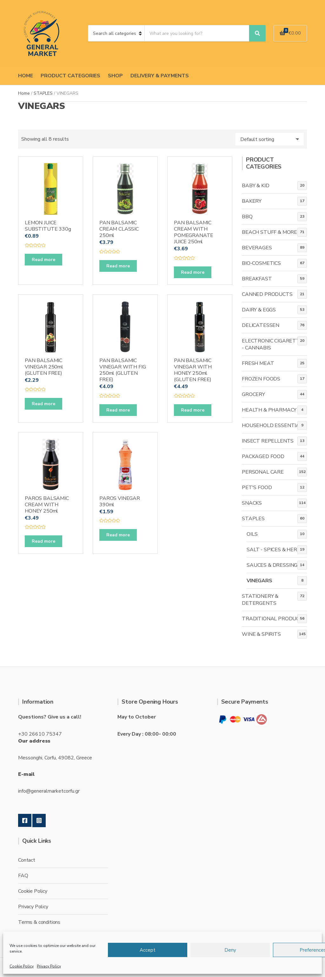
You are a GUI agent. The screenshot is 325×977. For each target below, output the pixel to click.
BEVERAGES (257, 247)
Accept (148, 950)
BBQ (247, 216)
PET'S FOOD (257, 487)
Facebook (24, 820)
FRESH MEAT (258, 363)
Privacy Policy (49, 966)
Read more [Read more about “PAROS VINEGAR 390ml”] (118, 535)
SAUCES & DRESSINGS (274, 565)
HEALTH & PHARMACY (269, 409)
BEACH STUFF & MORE (269, 232)
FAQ (23, 875)
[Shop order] (269, 139)
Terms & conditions (39, 922)
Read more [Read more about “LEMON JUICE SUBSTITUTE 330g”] (43, 260)
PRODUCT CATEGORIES (70, 75)
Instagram (39, 820)
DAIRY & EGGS (259, 309)
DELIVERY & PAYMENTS (159, 75)
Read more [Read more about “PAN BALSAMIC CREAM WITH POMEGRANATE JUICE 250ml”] (192, 272)
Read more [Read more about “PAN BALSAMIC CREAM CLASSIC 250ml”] (118, 266)
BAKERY (252, 201)
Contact (26, 860)
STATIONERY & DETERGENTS (260, 600)
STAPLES (43, 93)
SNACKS (252, 503)
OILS (252, 534)
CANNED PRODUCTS (267, 294)
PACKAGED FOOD (263, 456)
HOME (25, 75)
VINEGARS (259, 580)
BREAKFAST (257, 278)
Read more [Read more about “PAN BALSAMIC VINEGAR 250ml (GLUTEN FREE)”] (43, 404)
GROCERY (253, 394)
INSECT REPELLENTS (268, 440)
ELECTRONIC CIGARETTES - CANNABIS (274, 344)
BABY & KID (255, 185)
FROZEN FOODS (261, 378)
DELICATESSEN (260, 325)
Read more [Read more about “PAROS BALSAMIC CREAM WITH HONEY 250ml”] (43, 541)
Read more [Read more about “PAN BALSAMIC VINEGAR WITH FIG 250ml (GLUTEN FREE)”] (118, 410)
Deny (230, 950)
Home (24, 93)
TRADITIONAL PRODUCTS (274, 618)
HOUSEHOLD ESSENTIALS (274, 425)
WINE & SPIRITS (261, 634)
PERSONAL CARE (263, 472)
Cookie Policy (22, 966)
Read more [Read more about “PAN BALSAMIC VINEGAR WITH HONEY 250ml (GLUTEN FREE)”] (192, 410)
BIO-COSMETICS (261, 263)
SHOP (115, 75)
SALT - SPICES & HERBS (275, 549)
